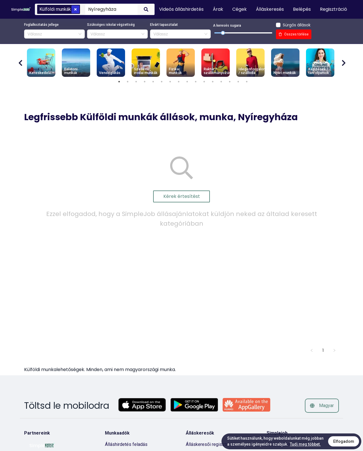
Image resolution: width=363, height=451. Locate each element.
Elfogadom (343, 441)
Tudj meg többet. (305, 444)
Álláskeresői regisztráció (211, 444)
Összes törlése (294, 34)
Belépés (302, 9)
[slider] (222, 32)
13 (221, 81)
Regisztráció (333, 9)
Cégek (239, 9)
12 (213, 81)
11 (204, 81)
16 (247, 81)
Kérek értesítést (181, 196)
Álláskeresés (270, 9)
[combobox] (110, 9)
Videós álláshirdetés (181, 9)
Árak (218, 9)
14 (230, 81)
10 (196, 81)
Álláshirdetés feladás (126, 444)
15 (238, 81)
